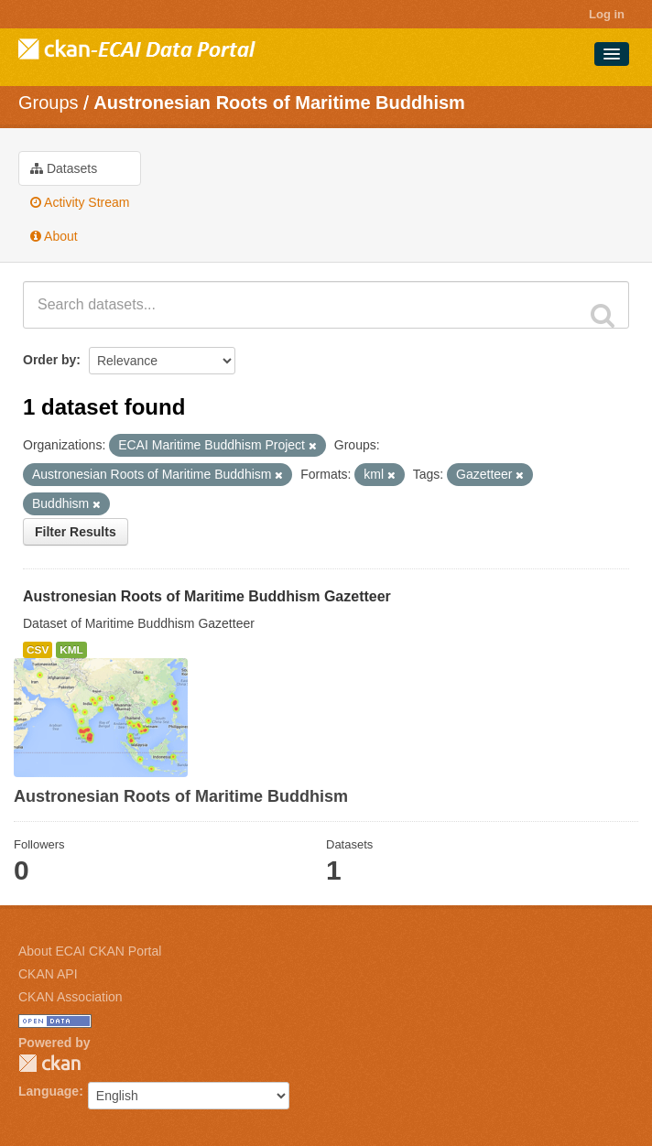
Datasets (63, 168)
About (54, 236)
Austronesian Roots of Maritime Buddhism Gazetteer (207, 596)
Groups (48, 102)
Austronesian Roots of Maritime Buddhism (279, 102)
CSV (38, 649)
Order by (49, 359)
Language (48, 1091)
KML (71, 649)
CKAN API (48, 974)
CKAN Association (70, 996)
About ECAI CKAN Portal (89, 951)
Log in (607, 14)
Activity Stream (79, 202)
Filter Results (75, 531)
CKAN (49, 1063)
